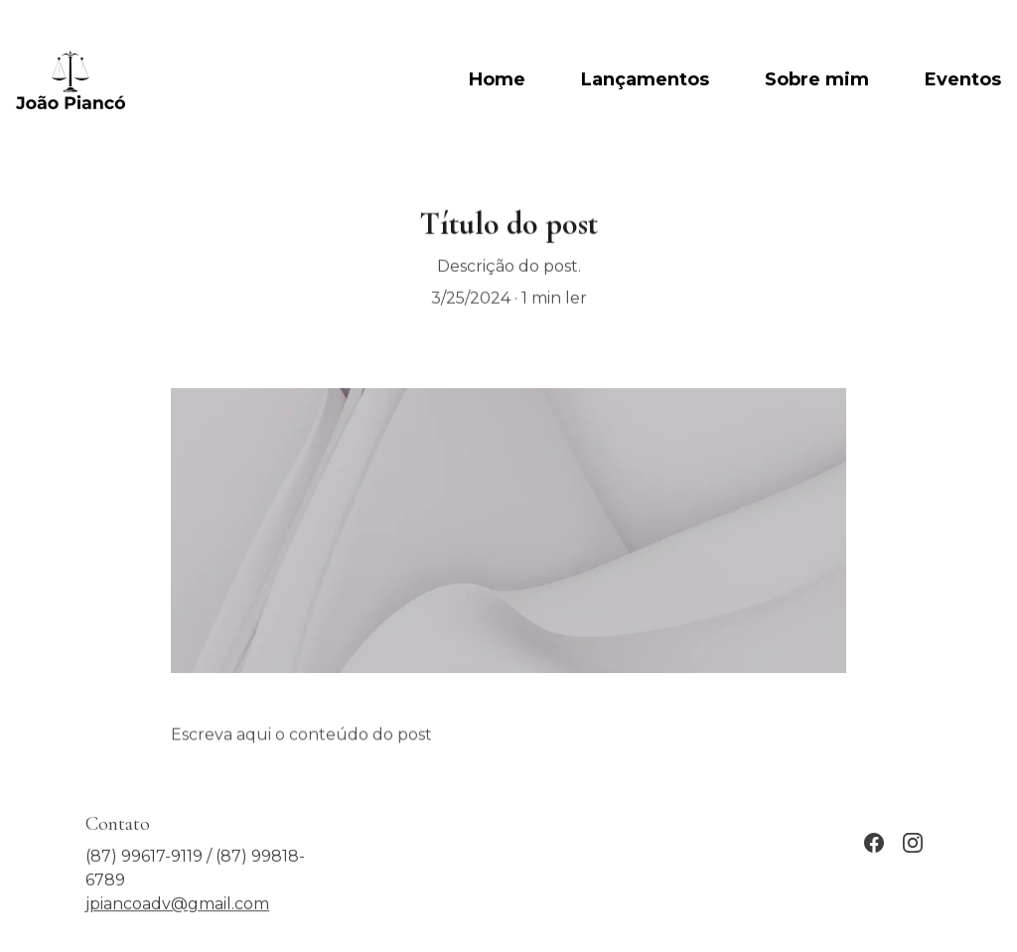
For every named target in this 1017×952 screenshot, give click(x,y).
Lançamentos (645, 79)
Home (497, 79)
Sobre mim (817, 79)
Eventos (963, 79)
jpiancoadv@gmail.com (177, 908)
